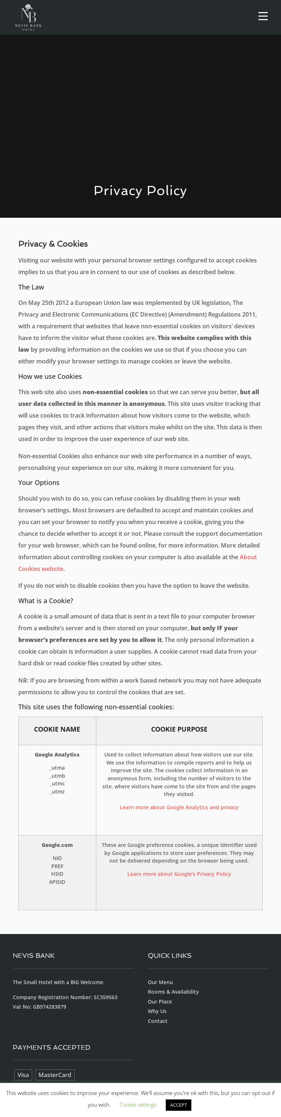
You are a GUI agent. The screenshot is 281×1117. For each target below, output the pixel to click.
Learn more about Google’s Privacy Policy (179, 873)
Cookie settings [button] (138, 1104)
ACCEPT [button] (178, 1105)
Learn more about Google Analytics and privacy (179, 807)
